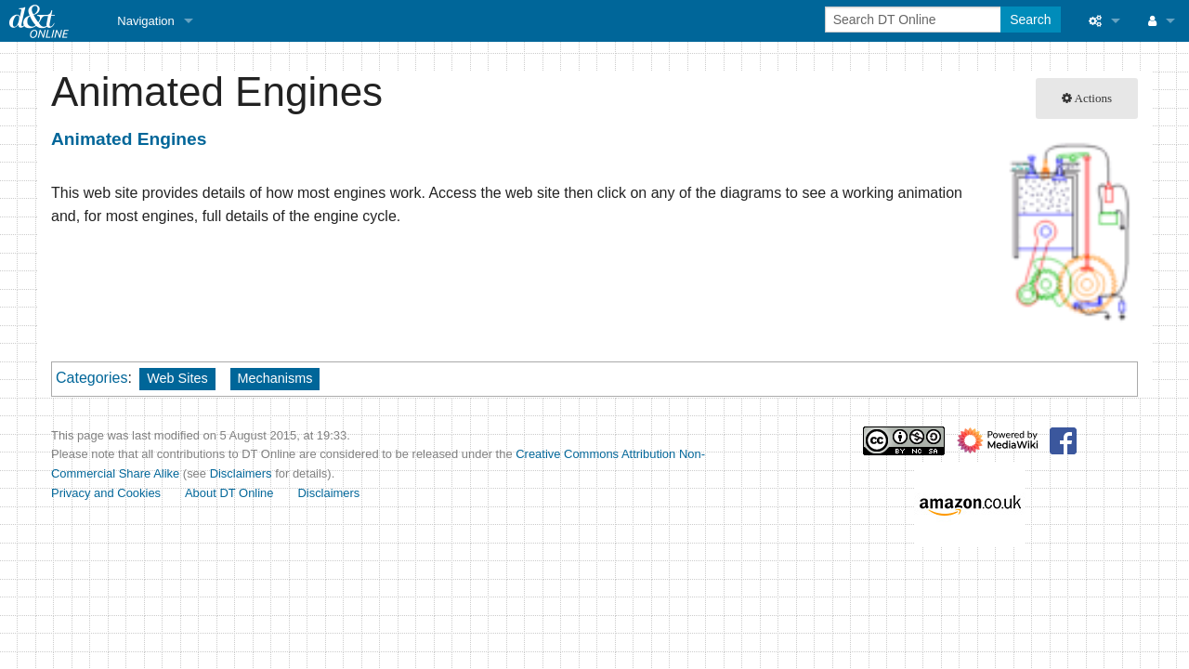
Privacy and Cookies (106, 493)
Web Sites (177, 378)
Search (1030, 19)
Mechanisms (275, 378)
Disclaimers (241, 473)
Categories (91, 378)
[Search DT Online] (914, 20)
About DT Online (229, 493)
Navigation (145, 21)
